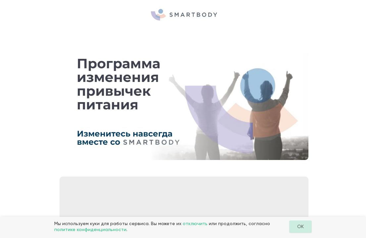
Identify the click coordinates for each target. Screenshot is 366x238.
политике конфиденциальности (90, 229)
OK (300, 226)
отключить (195, 223)
